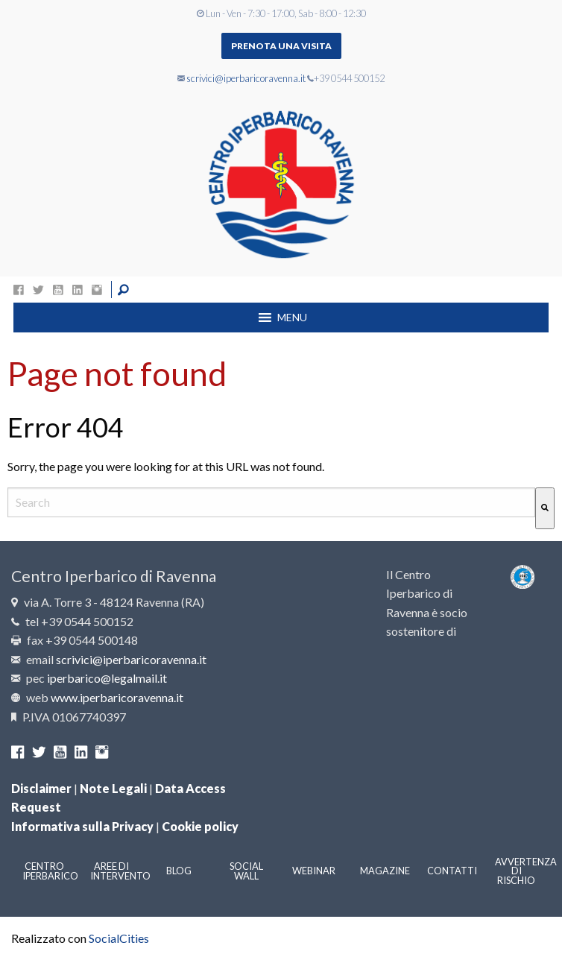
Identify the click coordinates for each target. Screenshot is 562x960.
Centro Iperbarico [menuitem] (50, 871)
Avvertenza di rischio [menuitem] (523, 871)
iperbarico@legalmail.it (107, 678)
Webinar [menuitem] (313, 871)
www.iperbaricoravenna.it (117, 697)
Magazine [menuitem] (385, 871)
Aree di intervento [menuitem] (118, 871)
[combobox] (271, 502)
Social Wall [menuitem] (246, 871)
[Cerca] (545, 507)
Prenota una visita (281, 45)
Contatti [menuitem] (452, 871)
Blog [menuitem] (179, 871)
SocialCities (119, 938)
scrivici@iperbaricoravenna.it (246, 78)
